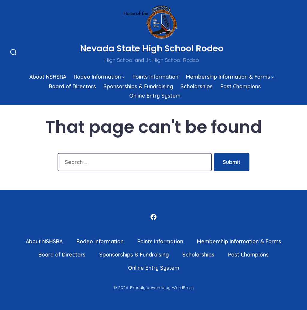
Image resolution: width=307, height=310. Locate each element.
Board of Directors (72, 86)
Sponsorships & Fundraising (138, 86)
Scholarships (196, 86)
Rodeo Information (99, 76)
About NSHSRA (47, 76)
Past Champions (240, 86)
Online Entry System (154, 95)
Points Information (155, 76)
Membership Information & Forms (230, 76)
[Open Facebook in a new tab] (153, 216)
